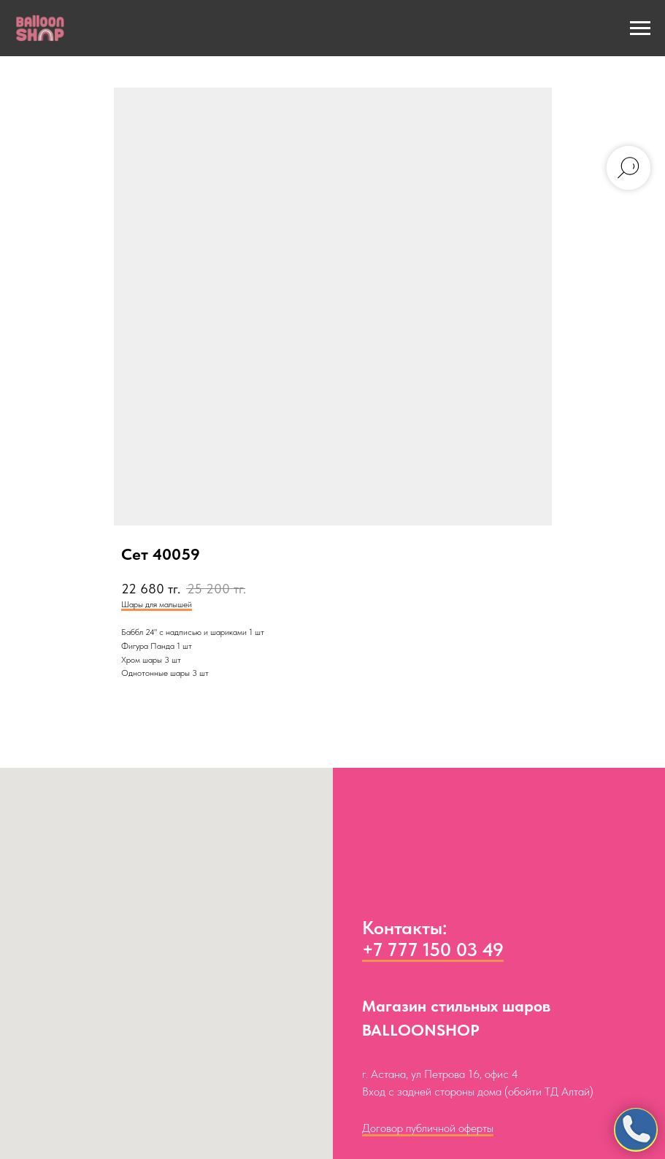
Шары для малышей (156, 604)
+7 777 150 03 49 (433, 949)
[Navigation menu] (640, 28)
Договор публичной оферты (427, 1128)
